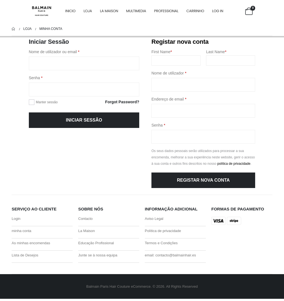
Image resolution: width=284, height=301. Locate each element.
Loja (87, 11)
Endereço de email (178, 98)
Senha (45, 77)
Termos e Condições (161, 244)
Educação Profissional (96, 244)
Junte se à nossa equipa (97, 257)
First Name (161, 52)
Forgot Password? (122, 102)
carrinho (195, 11)
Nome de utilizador (178, 72)
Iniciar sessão (84, 120)
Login (16, 219)
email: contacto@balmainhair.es (170, 257)
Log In (217, 11)
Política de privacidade (163, 232)
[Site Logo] (42, 11)
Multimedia (136, 11)
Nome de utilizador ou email (63, 51)
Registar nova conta (203, 180)
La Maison (109, 11)
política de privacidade (233, 164)
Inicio (70, 11)
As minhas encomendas (31, 244)
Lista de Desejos (25, 257)
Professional (166, 11)
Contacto (85, 219)
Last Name (216, 52)
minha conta (21, 232)
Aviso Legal (154, 219)
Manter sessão (47, 102)
